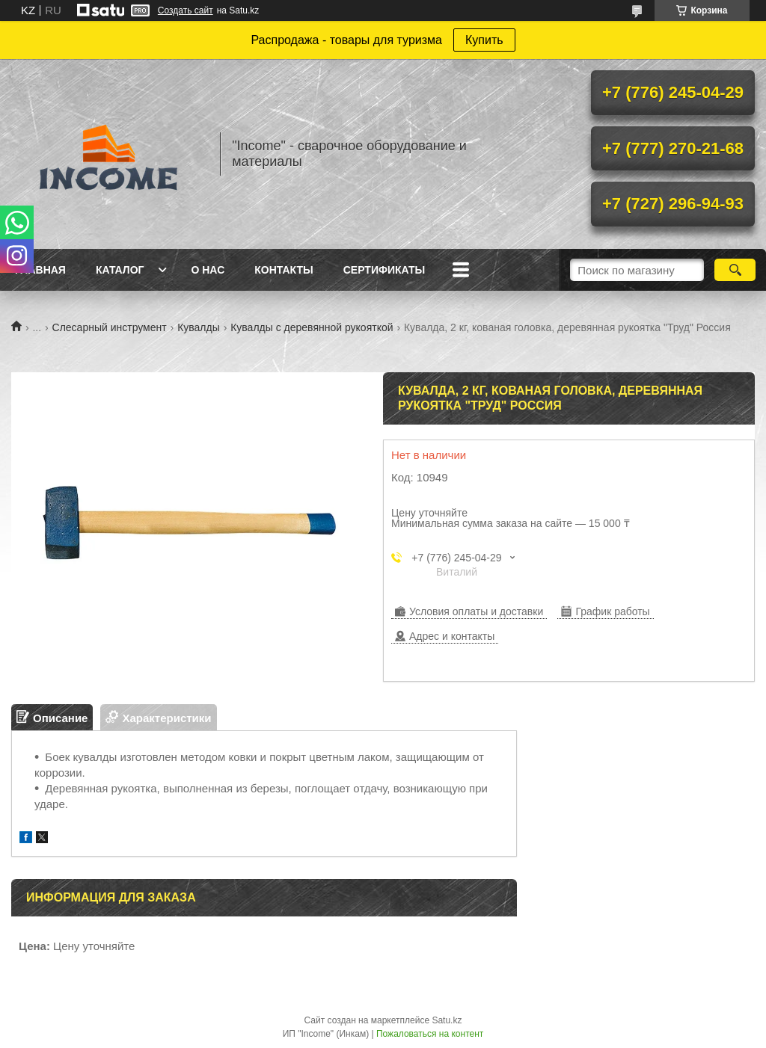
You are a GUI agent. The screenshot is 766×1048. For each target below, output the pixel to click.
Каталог (120, 270)
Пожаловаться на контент (429, 1034)
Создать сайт (185, 10)
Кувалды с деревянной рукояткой (311, 327)
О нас (207, 270)
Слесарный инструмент (109, 327)
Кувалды (198, 327)
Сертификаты (384, 270)
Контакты (283, 270)
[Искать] (735, 270)
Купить (484, 40)
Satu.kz (447, 1020)
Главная (40, 270)
